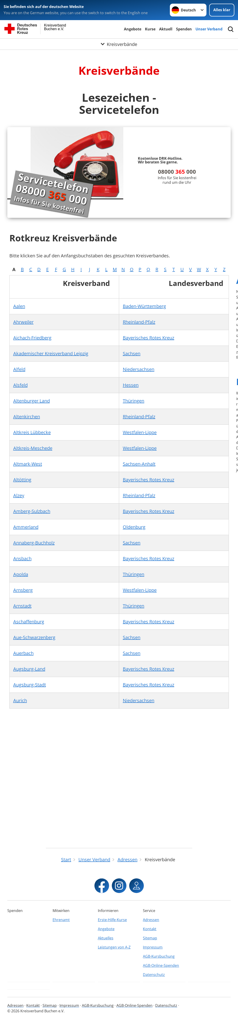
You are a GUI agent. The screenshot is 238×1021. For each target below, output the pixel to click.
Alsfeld (20, 385)
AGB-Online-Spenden (161, 965)
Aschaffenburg (28, 621)
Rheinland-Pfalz (139, 322)
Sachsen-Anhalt (139, 464)
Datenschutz (154, 974)
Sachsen (131, 353)
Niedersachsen (138, 369)
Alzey (18, 495)
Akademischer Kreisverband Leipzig (50, 353)
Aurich (20, 700)
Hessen (131, 385)
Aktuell (165, 29)
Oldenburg (134, 527)
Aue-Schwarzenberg (34, 637)
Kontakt (149, 928)
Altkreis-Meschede (32, 448)
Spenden (184, 29)
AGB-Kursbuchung (159, 956)
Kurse (150, 29)
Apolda (20, 574)
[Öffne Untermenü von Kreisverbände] (119, 44)
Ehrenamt (61, 919)
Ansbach (22, 558)
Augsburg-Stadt (29, 685)
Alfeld (19, 369)
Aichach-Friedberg (32, 338)
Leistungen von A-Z (114, 947)
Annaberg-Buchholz (34, 543)
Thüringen (133, 401)
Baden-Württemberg (144, 306)
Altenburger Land (31, 401)
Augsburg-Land (29, 669)
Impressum (153, 947)
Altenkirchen (26, 416)
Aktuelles (105, 938)
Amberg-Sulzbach (31, 511)
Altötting (22, 480)
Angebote (132, 29)
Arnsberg (23, 590)
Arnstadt (22, 606)
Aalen (19, 306)
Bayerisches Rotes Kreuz (148, 338)
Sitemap (150, 938)
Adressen (151, 919)
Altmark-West (27, 464)
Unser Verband (208, 29)
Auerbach (23, 653)
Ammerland (25, 527)
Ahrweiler (23, 322)
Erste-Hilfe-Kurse (112, 919)
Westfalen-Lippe (140, 432)
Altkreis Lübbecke (32, 432)
